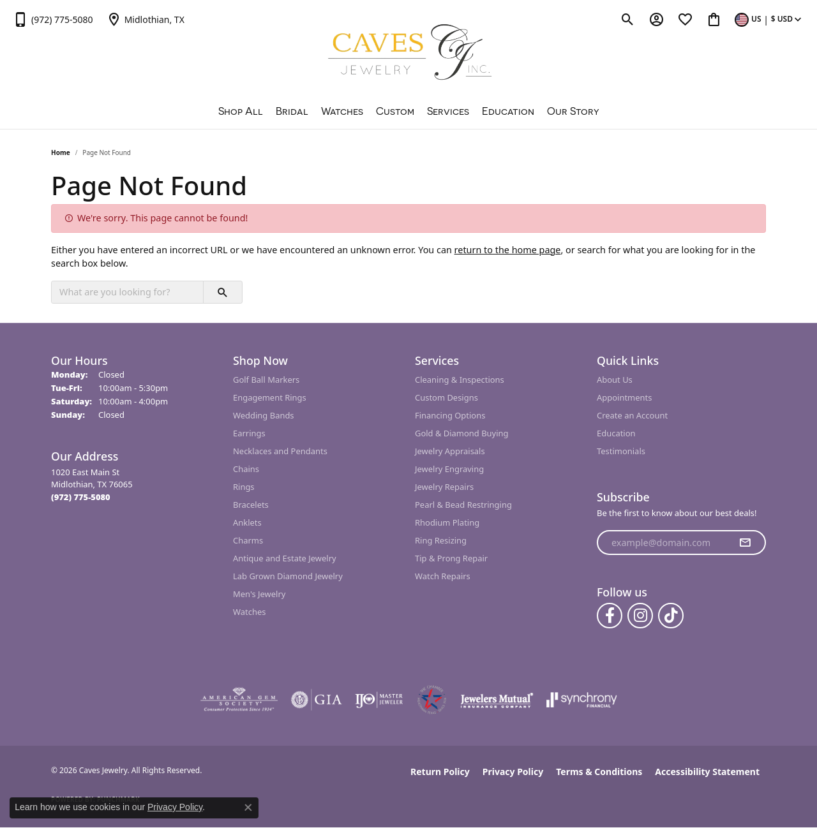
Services (448, 111)
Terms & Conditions (599, 771)
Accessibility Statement (707, 771)
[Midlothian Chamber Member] (431, 700)
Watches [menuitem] (249, 611)
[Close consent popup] (248, 807)
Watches (342, 111)
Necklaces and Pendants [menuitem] (280, 451)
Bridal (292, 111)
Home (60, 152)
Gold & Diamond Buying (462, 433)
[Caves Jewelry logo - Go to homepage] (409, 54)
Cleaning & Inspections (459, 379)
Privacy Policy (513, 771)
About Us (615, 379)
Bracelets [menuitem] (251, 504)
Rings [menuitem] (244, 486)
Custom (395, 111)
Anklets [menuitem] (247, 522)
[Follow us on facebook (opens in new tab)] (609, 615)
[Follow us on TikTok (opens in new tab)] (671, 615)
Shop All (240, 111)
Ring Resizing (441, 540)
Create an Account (632, 415)
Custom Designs (446, 397)
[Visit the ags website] (239, 700)
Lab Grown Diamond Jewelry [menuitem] (288, 576)
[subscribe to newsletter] (745, 542)
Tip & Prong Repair (451, 558)
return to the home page (507, 250)
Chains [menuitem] (246, 469)
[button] (628, 19)
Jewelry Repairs (444, 486)
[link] (53, 19)
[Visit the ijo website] (379, 700)
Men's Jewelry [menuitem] (259, 594)
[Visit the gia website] (316, 700)
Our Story (573, 111)
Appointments (624, 397)
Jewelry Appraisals (450, 451)
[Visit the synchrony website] (581, 700)
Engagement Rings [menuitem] (269, 397)
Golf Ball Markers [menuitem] (266, 379)
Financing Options (450, 415)
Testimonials (621, 451)
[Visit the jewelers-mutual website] (497, 700)
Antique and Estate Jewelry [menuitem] (284, 558)
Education (508, 111)
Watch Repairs (442, 576)
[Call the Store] (80, 497)
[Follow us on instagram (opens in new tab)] (640, 615)
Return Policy (440, 771)
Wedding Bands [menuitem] (263, 415)
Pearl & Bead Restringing (463, 504)
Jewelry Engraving (449, 469)
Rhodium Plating (447, 522)
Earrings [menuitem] (249, 433)
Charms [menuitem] (248, 540)
